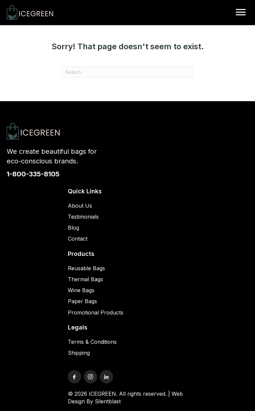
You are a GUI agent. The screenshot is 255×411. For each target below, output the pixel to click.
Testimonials (83, 216)
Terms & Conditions (92, 341)
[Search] (127, 72)
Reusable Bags (86, 268)
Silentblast (108, 401)
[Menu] (240, 12)
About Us (80, 205)
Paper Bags (82, 301)
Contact (77, 238)
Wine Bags (81, 290)
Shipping (79, 352)
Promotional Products (95, 312)
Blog (73, 227)
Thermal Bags (85, 279)
